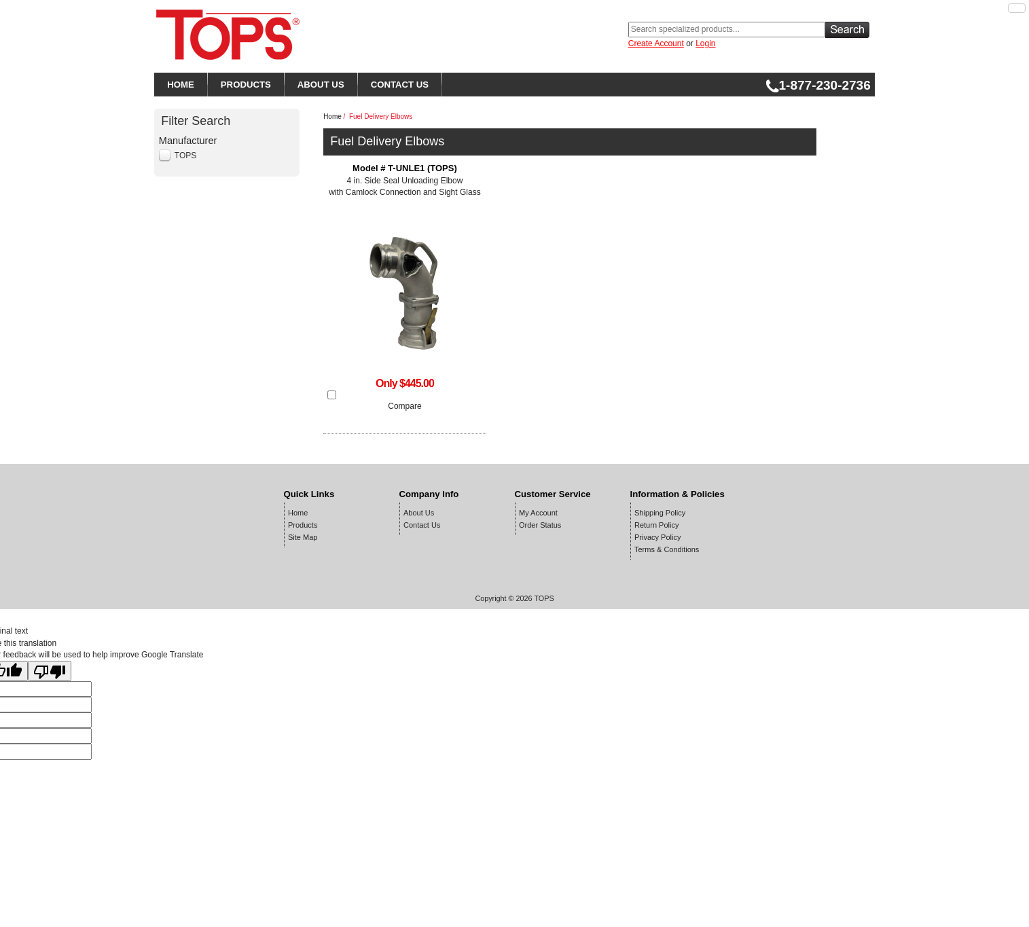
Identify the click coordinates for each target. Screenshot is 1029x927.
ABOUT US (320, 84)
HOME (180, 84)
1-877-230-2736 (818, 85)
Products (302, 525)
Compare (404, 406)
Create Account (656, 43)
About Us (418, 513)
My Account (538, 513)
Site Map (302, 537)
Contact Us (421, 525)
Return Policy (656, 525)
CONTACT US (400, 84)
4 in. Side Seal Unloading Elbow (404, 181)
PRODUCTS (246, 84)
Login (705, 43)
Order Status (540, 525)
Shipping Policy (659, 513)
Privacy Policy (657, 537)
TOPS (185, 155)
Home (332, 116)
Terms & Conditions (666, 549)
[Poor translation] (49, 671)
